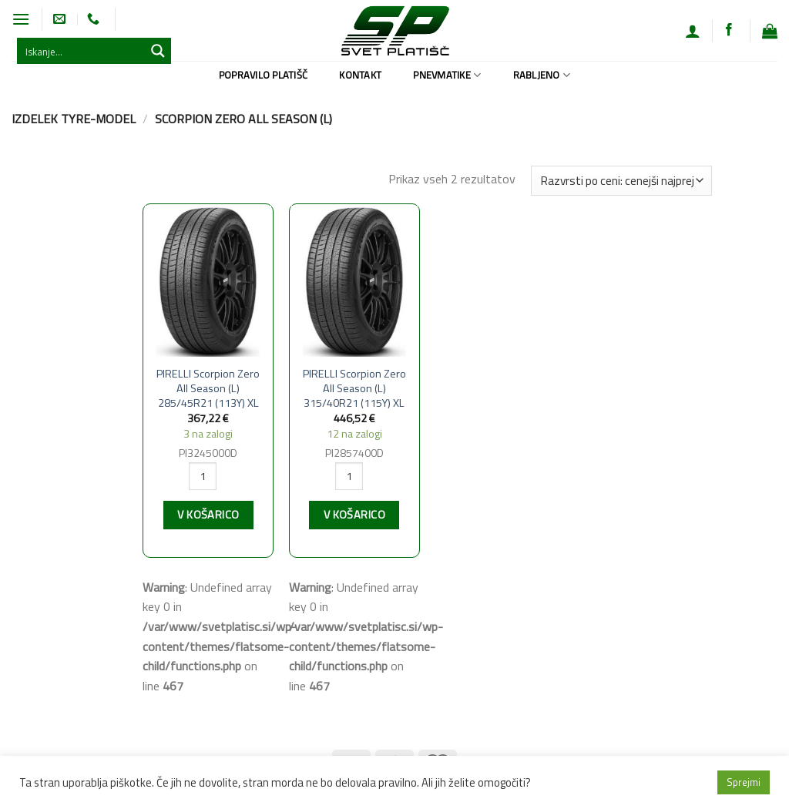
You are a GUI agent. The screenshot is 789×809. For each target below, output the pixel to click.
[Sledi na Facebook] (729, 30)
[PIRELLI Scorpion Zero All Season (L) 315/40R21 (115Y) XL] (354, 281)
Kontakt (360, 74)
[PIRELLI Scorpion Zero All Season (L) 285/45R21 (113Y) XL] (208, 281)
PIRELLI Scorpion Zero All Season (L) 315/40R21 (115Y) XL (354, 388)
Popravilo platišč (263, 74)
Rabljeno (542, 74)
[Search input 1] (81, 51)
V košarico (208, 514)
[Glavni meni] (21, 19)
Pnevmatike (447, 74)
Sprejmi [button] (743, 782)
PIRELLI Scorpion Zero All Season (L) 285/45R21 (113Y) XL (208, 388)
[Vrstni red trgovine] (621, 181)
